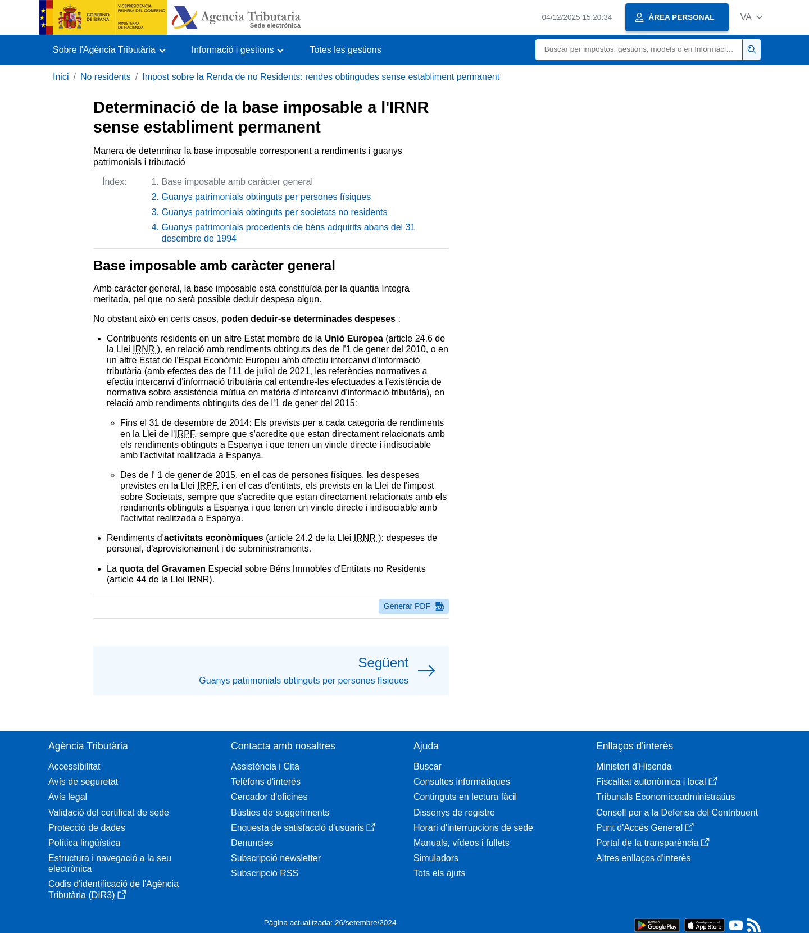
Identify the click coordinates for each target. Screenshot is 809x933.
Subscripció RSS (264, 873)
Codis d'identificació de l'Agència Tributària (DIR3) (113, 889)
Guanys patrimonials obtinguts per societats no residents (275, 212)
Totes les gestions (345, 49)
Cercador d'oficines (269, 797)
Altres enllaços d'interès (643, 858)
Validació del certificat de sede (108, 812)
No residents (105, 76)
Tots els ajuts (439, 873)
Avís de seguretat (83, 781)
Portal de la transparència (653, 843)
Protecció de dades (86, 827)
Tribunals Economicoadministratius (665, 797)
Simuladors (435, 858)
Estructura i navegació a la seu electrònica (109, 863)
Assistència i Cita (265, 766)
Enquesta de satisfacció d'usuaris (303, 827)
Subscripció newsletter (276, 858)
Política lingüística (84, 843)
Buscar (427, 766)
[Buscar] (639, 49)
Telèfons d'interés (266, 781)
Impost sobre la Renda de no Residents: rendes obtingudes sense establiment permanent (320, 76)
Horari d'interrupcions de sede (473, 827)
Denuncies (252, 843)
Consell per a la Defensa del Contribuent (677, 812)
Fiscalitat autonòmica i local (656, 781)
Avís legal (67, 797)
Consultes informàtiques (461, 781)
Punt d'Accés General (645, 827)
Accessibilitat (74, 766)
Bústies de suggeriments (280, 812)
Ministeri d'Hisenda (634, 766)
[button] (751, 17)
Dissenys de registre (454, 812)
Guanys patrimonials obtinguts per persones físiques (266, 197)
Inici (61, 76)
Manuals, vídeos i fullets (461, 843)
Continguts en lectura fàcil (465, 797)
